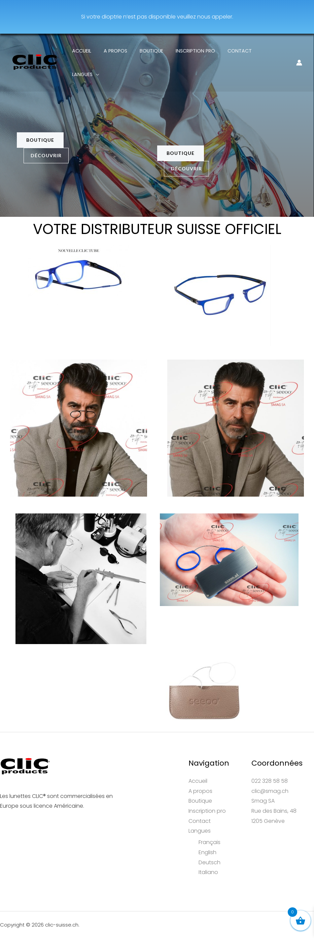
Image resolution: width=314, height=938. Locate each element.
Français (209, 842)
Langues (267, 50)
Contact (235, 50)
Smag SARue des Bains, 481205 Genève (273, 811)
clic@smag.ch (269, 791)
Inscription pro (194, 50)
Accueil (88, 50)
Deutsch (209, 862)
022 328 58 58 (269, 781)
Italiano (208, 872)
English (207, 852)
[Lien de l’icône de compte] (299, 51)
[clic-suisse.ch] (35, 50)
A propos (119, 50)
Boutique (153, 50)
